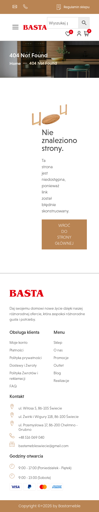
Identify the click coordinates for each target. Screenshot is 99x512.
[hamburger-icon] (15, 28)
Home (15, 63)
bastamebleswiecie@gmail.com (43, 446)
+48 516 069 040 (31, 437)
